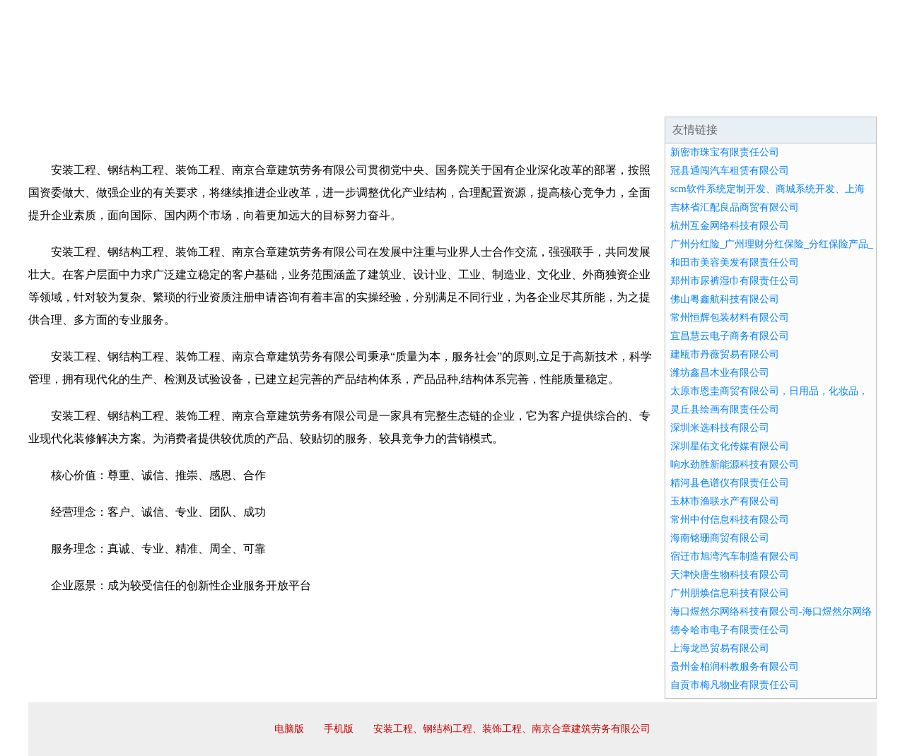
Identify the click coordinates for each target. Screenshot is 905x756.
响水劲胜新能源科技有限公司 (734, 464)
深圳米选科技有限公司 (719, 428)
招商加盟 (497, 99)
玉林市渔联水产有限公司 (724, 501)
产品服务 (328, 99)
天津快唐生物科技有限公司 (729, 574)
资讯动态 (752, 99)
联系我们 (667, 99)
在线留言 (837, 99)
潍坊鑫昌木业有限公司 (719, 372)
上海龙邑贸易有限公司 (719, 648)
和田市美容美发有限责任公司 (734, 262)
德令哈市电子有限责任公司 (729, 630)
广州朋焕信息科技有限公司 (729, 593)
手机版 (339, 728)
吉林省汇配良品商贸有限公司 (734, 207)
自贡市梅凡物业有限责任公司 (734, 685)
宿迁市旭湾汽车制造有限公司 (734, 556)
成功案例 (413, 99)
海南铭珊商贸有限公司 (719, 538)
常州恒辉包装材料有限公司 (729, 317)
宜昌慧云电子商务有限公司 (729, 336)
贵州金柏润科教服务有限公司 (734, 666)
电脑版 (289, 728)
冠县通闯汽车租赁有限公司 (729, 170)
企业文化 (243, 99)
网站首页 (73, 99)
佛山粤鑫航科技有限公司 (724, 299)
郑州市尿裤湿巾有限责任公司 (734, 281)
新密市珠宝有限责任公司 (724, 152)
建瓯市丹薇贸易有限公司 (724, 354)
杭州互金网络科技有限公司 (729, 225)
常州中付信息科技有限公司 (729, 519)
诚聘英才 (582, 99)
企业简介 (158, 99)
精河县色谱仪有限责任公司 (729, 483)
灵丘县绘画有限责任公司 (724, 409)
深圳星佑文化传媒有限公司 (729, 446)
